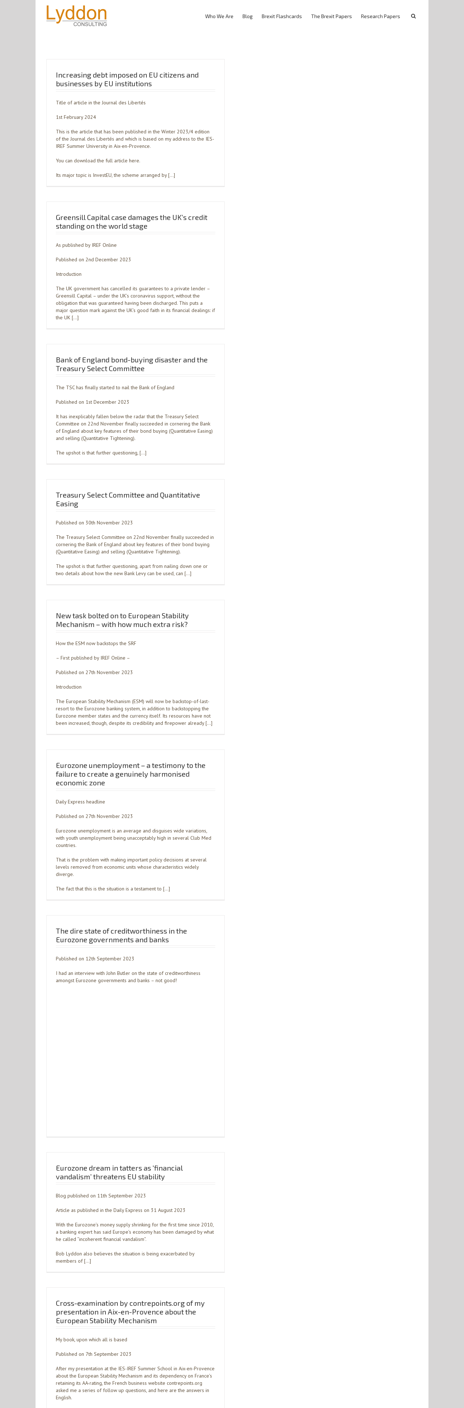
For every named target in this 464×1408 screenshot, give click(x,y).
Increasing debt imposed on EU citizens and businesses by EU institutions (127, 79)
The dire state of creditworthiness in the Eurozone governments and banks (121, 935)
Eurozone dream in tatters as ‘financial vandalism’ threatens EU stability (119, 1172)
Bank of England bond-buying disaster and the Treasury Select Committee (132, 364)
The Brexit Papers (331, 16)
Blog (248, 16)
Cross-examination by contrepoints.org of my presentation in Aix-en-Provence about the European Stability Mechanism (130, 1312)
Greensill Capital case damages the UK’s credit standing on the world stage (131, 221)
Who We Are (219, 16)
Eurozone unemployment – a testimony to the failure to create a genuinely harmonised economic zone (131, 774)
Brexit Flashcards (282, 16)
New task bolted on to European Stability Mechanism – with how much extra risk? (122, 619)
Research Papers (380, 16)
